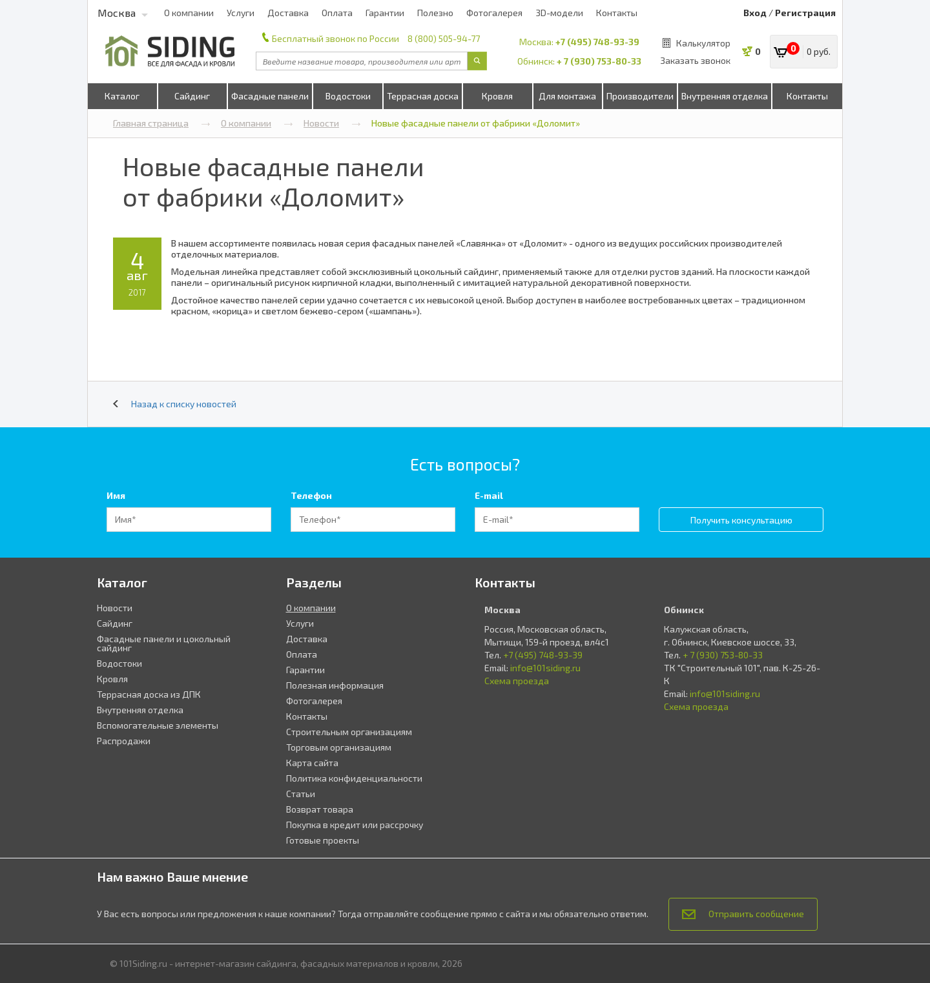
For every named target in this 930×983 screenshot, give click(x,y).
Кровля (497, 95)
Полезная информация (335, 685)
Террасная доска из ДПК (149, 694)
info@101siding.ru (545, 667)
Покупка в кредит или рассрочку (354, 824)
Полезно (435, 12)
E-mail (489, 495)
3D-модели (559, 12)
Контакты (616, 12)
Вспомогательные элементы (157, 725)
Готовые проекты (322, 840)
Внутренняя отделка (724, 95)
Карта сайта (312, 762)
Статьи (300, 793)
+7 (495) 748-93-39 (597, 41)
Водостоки (348, 95)
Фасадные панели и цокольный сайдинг (164, 643)
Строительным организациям (349, 731)
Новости (333, 122)
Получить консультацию (741, 519)
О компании (189, 12)
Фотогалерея (494, 12)
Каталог (122, 95)
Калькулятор (703, 42)
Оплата (337, 12)
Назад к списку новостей (174, 403)
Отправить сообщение (743, 913)
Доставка (288, 12)
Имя (116, 495)
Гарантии (385, 12)
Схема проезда (516, 680)
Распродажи (123, 740)
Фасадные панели (270, 95)
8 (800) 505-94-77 (444, 38)
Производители (640, 95)
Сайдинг (192, 95)
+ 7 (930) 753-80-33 (599, 61)
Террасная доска (423, 95)
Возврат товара (319, 809)
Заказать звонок (695, 60)
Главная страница (162, 122)
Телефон (311, 495)
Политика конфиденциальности (354, 778)
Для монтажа (567, 95)
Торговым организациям (338, 747)
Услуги (240, 12)
